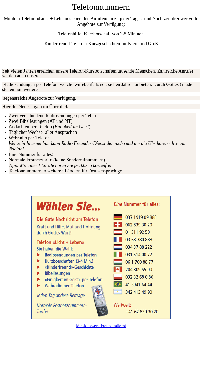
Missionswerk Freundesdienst (101, 325)
